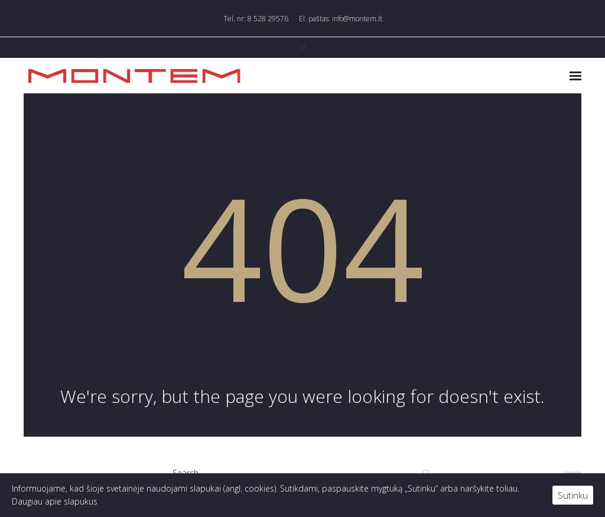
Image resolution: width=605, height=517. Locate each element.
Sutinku (573, 495)
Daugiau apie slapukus (54, 501)
